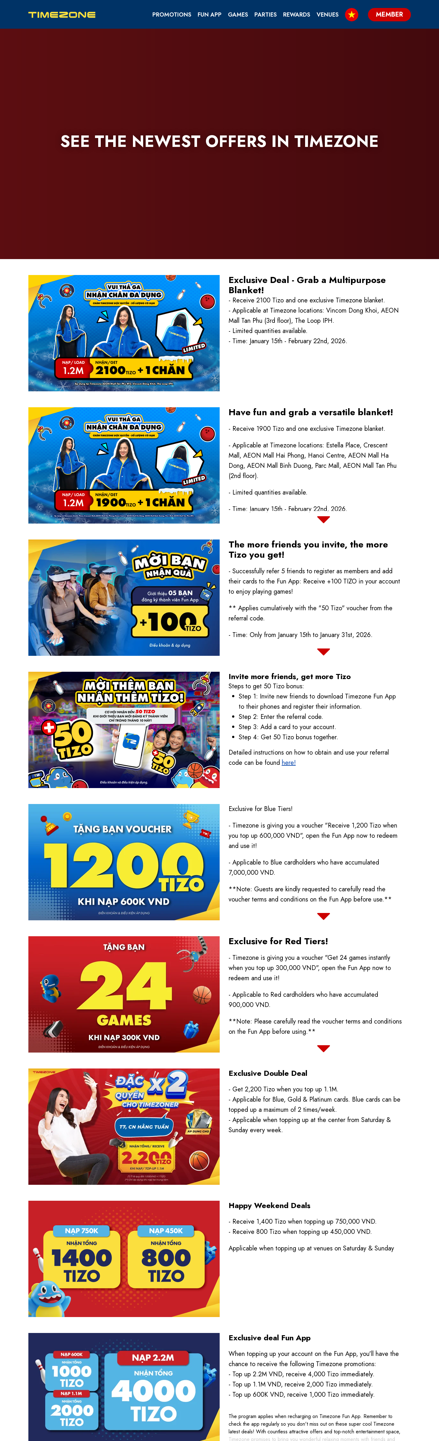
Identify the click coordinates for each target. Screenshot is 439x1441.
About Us (310, 1363)
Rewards (296, 14)
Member (383, 1433)
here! (289, 644)
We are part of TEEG (328, 1385)
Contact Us (253, 1374)
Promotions (171, 14)
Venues (328, 14)
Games (238, 14)
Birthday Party (259, 1363)
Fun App (210, 14)
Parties (265, 14)
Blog (243, 1385)
